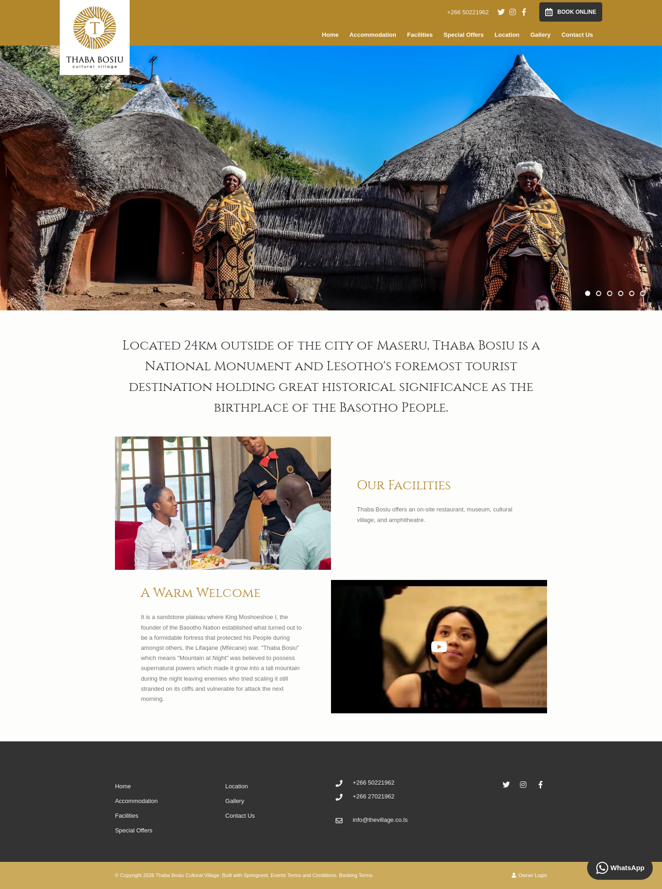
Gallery (541, 34)
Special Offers (464, 34)
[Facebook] (524, 12)
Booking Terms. (356, 875)
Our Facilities (404, 485)
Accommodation (372, 34)
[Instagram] (512, 12)
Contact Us (577, 34)
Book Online (570, 12)
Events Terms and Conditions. (304, 875)
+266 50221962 (468, 12)
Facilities (420, 34)
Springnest (256, 875)
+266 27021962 (373, 796)
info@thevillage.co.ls (380, 819)
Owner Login (529, 875)
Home (330, 34)
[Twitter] (501, 12)
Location (507, 34)
